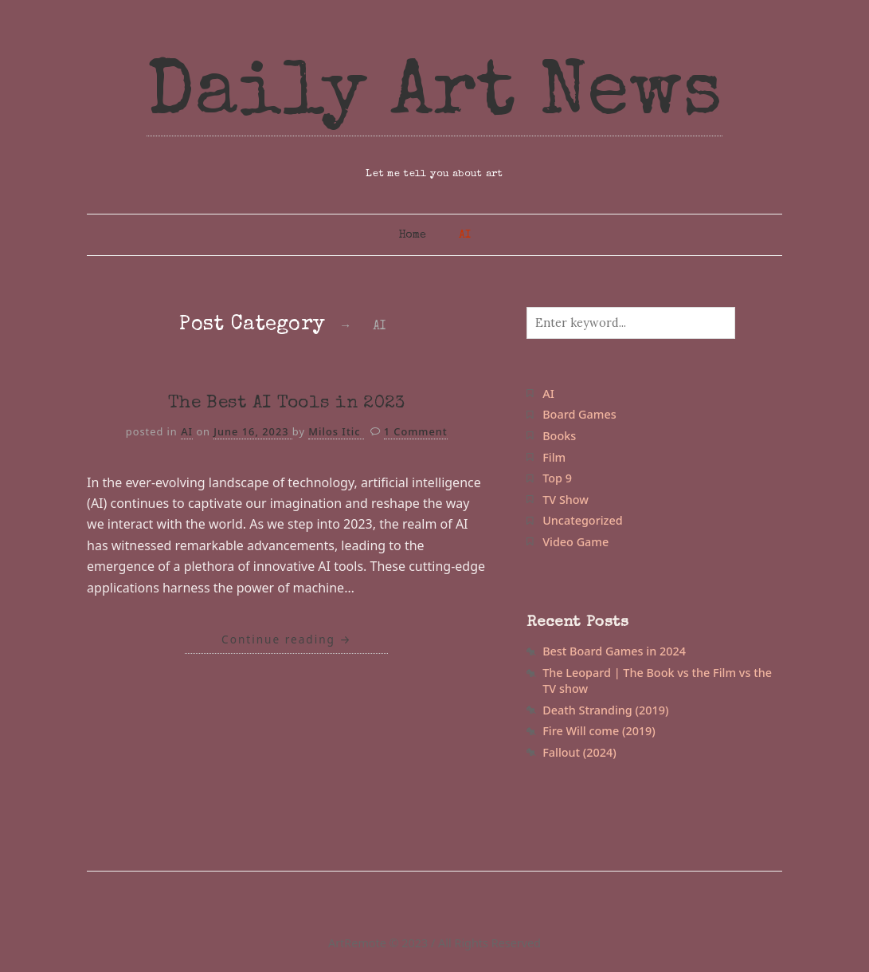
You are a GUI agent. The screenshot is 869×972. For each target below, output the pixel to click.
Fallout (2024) (579, 752)
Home (412, 235)
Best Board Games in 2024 (614, 651)
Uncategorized (582, 520)
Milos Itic (336, 431)
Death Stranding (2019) (605, 710)
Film (554, 457)
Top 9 (557, 478)
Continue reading (286, 639)
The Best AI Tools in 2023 (286, 404)
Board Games (579, 414)
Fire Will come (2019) (599, 730)
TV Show (565, 499)
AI (465, 235)
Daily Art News (434, 97)
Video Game (575, 541)
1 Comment (416, 431)
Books (559, 435)
